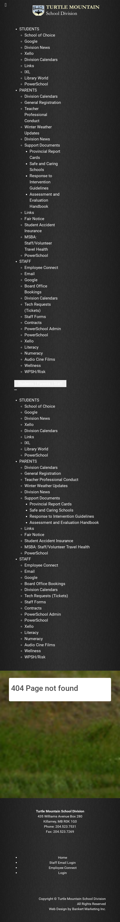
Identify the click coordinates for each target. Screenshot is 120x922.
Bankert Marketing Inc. (89, 909)
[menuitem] (29, 29)
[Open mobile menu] (40, 383)
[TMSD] (69, 10)
